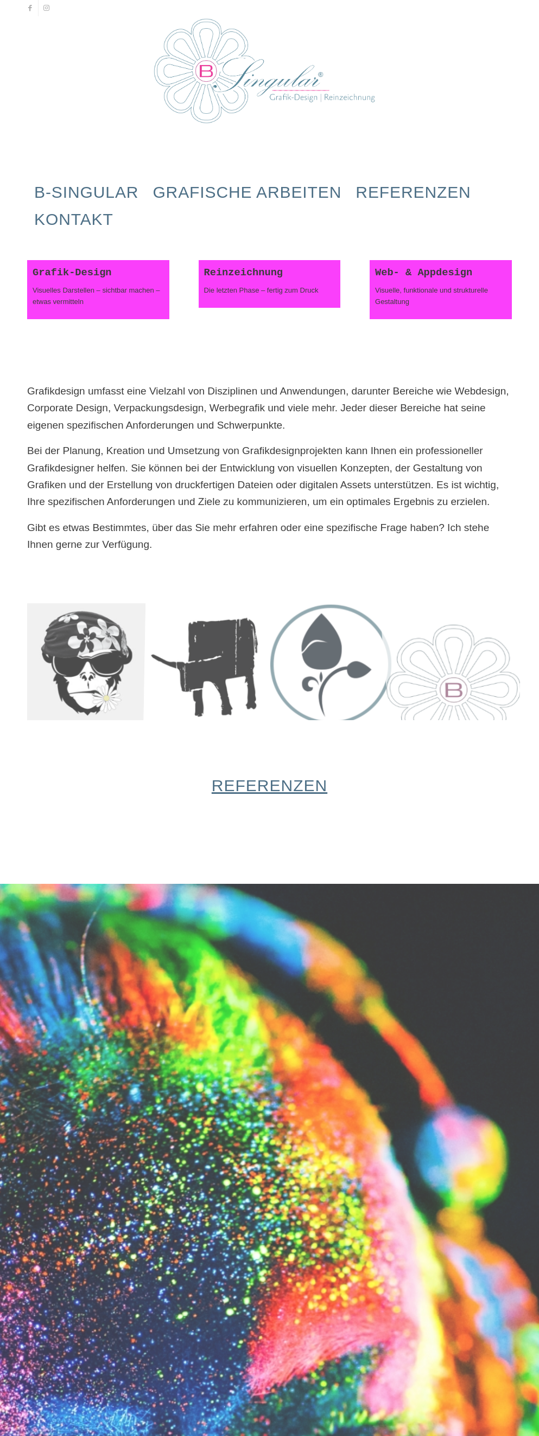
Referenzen (269, 784)
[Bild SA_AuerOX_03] (212, 657)
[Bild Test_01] (335, 657)
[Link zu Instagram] (47, 8)
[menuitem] (86, 192)
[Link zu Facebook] (30, 8)
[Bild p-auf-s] (88, 657)
